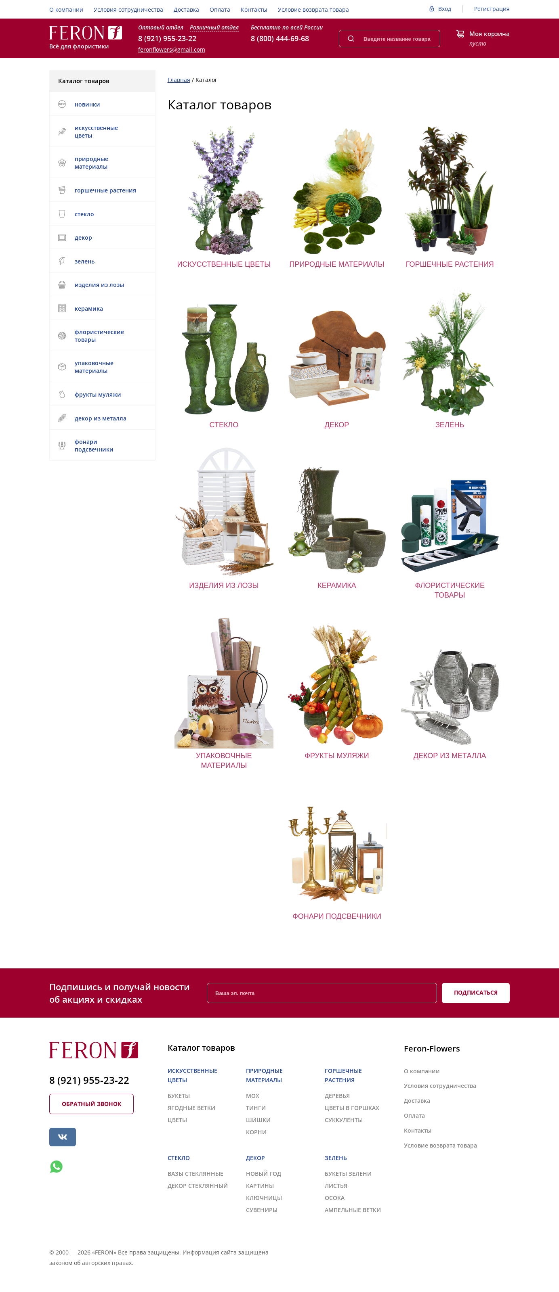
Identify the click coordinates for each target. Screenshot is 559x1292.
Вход (444, 9)
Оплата (220, 9)
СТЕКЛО (101, 214)
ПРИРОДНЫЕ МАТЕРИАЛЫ (101, 162)
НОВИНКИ (79, 104)
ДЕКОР (101, 237)
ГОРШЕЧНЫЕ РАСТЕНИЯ (101, 190)
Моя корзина (489, 33)
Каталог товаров (101, 81)
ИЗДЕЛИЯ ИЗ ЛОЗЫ (101, 285)
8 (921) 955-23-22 (167, 38)
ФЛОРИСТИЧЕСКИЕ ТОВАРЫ (101, 335)
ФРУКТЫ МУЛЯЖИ (89, 394)
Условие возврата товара (313, 9)
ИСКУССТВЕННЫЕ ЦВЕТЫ (101, 131)
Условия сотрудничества (128, 9)
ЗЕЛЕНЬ (101, 261)
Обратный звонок (91, 1104)
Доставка (186, 9)
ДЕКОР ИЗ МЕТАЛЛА (101, 418)
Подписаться (476, 992)
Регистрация (492, 9)
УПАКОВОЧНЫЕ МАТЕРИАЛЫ (101, 366)
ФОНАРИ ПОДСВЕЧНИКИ (101, 445)
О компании (66, 9)
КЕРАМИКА (101, 308)
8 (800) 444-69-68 (280, 38)
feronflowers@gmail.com (171, 49)
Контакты (254, 9)
